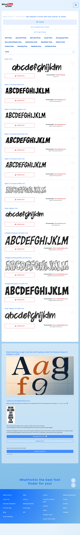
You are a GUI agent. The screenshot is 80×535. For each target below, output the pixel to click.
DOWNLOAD (20, 76)
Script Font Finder (49, 519)
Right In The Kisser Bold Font (14, 84)
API (24, 512)
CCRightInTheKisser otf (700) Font (16, 284)
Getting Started (28, 504)
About (65, 508)
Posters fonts (9, 46)
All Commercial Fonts (40, 27)
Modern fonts (60, 42)
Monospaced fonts (62, 38)
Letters (45, 506)
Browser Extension (9, 504)
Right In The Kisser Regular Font (15, 109)
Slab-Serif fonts (35, 38)
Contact (65, 512)
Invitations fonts (50, 46)
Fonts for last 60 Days (48, 501)
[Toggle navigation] (76, 5)
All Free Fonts (40, 32)
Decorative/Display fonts (13, 42)
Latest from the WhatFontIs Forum (18, 401)
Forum (45, 495)
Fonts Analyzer (8, 516)
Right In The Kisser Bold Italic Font (16, 134)
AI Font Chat (7, 508)
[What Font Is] (7, 5)
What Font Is (8, 17)
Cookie (65, 504)
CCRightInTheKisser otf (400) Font (16, 233)
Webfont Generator (40, 451)
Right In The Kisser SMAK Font (15, 183)
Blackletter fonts (46, 42)
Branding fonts (22, 46)
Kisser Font (8, 59)
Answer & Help (63, 403)
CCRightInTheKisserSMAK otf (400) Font (18, 258)
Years (45, 510)
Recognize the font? (40, 436)
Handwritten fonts (31, 42)
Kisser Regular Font (11, 208)
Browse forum (40, 441)
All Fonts (20, 17)
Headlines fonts (36, 46)
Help (24, 495)
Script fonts (48, 38)
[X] (73, 485)
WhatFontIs (29, 480)
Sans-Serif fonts (21, 38)
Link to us (6, 499)
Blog (4, 512)
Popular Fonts (47, 514)
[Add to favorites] (73, 63)
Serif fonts (8, 38)
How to (25, 499)
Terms (65, 499)
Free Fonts (26, 508)
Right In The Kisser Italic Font (14, 159)
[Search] (73, 52)
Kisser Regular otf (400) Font (14, 308)
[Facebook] (73, 480)
